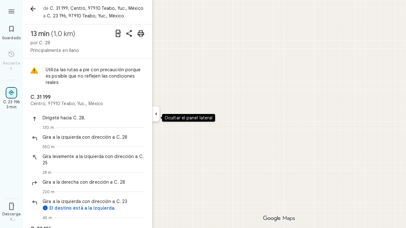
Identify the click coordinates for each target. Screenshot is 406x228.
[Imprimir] (141, 33)
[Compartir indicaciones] (129, 33)
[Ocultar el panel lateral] (156, 114)
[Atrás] (33, 9)
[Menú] (11, 10)
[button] (94, 118)
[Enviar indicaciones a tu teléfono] (118, 33)
